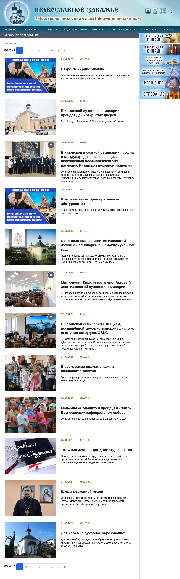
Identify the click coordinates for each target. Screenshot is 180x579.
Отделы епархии (75, 29)
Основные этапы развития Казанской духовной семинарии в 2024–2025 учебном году (97, 245)
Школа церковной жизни (82, 491)
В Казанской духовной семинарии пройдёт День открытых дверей (90, 113)
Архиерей (31, 29)
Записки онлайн (123, 29)
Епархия (53, 29)
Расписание (148, 29)
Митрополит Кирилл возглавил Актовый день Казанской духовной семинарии (96, 285)
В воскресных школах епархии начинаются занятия (87, 369)
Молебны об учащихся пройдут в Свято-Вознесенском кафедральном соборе (96, 410)
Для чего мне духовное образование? (93, 533)
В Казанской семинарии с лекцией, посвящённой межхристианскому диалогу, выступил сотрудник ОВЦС (97, 328)
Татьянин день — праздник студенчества (96, 450)
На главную (11, 44)
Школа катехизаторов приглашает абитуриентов (90, 201)
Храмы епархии (100, 29)
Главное (9, 29)
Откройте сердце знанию (82, 69)
